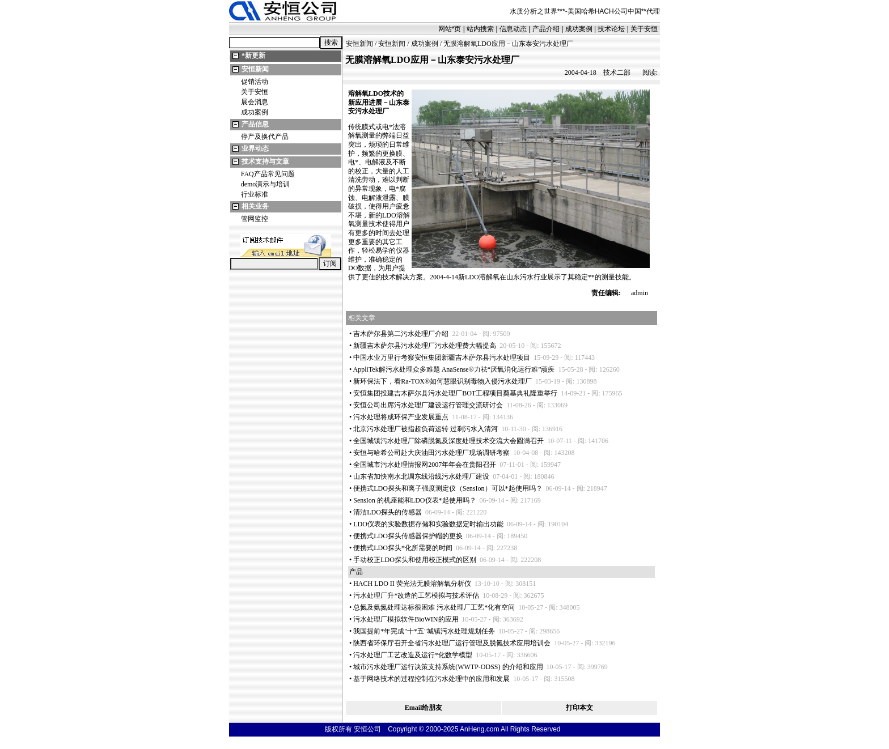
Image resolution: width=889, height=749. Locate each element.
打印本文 (579, 708)
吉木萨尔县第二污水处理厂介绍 (400, 334)
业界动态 (255, 148)
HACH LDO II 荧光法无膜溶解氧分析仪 (412, 584)
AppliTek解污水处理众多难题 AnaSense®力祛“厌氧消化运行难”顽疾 (454, 369)
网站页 (450, 29)
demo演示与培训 (265, 184)
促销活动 (254, 82)
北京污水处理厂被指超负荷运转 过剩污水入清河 (425, 429)
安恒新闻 (255, 69)
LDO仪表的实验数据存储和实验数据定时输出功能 (428, 524)
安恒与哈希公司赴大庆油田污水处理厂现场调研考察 (431, 453)
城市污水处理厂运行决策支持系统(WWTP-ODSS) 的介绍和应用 (448, 667)
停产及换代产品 (265, 137)
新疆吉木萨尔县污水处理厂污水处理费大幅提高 (424, 346)
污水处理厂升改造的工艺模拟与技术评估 (416, 595)
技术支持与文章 (265, 161)
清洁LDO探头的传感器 (387, 512)
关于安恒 (644, 29)
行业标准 (254, 194)
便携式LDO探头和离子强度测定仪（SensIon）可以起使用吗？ (447, 488)
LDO (376, 93)
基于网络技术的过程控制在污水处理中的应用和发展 (431, 679)
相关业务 (255, 206)
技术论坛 (611, 29)
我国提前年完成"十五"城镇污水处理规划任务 (424, 631)
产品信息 (255, 124)
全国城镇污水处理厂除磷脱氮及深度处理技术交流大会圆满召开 (448, 441)
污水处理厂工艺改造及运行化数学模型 (412, 655)
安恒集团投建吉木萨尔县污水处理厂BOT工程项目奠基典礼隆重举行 (455, 393)
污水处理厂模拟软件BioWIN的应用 (405, 619)
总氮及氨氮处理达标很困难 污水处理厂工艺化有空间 (434, 607)
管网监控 (254, 219)
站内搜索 (480, 29)
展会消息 (254, 102)
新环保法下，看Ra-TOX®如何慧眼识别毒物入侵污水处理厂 (442, 381)
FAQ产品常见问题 (268, 174)
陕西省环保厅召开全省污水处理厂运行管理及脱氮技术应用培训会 (452, 643)
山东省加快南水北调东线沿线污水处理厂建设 (421, 476)
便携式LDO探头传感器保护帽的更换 (408, 536)
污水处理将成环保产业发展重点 (400, 417)
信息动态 (513, 29)
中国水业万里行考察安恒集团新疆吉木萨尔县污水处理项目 (441, 357)
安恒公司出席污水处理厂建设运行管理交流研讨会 (428, 405)
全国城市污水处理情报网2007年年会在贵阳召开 (424, 465)
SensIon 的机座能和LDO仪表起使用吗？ (414, 500)
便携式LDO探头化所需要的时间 (402, 548)
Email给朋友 (424, 708)
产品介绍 (546, 29)
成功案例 (578, 29)
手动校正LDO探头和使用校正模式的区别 (414, 560)
